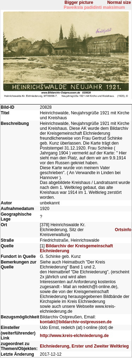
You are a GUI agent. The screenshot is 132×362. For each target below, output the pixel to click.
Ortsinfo (123, 229)
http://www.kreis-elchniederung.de (74, 335)
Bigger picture (78, 2)
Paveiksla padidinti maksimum (94, 7)
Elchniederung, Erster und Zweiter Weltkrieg (84, 346)
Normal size (119, 2)
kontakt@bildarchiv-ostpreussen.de (76, 321)
